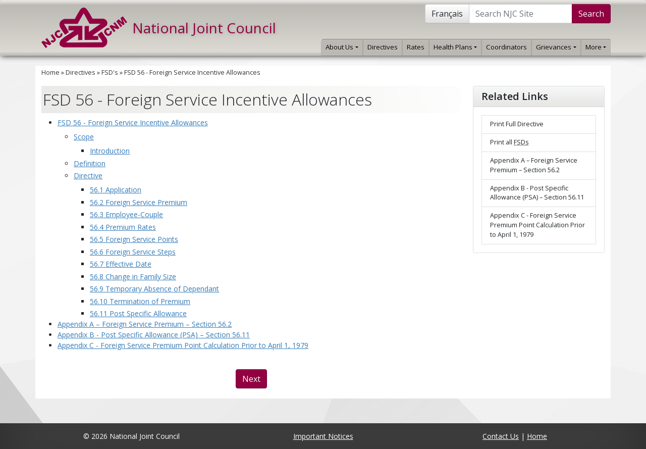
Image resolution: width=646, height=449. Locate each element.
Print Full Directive (517, 124)
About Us (342, 47)
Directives (382, 47)
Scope (84, 136)
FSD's (109, 72)
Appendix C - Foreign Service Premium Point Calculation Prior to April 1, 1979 (183, 345)
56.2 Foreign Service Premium (138, 202)
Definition (89, 163)
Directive (88, 175)
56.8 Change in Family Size (133, 276)
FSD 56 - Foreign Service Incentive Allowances (192, 72)
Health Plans (455, 47)
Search (591, 13)
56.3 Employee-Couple (126, 214)
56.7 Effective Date (120, 264)
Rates (415, 47)
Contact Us (500, 436)
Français (447, 13)
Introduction (110, 151)
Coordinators (506, 47)
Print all (509, 142)
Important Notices (323, 436)
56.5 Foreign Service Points (134, 239)
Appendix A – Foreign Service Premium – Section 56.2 (145, 324)
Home (50, 72)
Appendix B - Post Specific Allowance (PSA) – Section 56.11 (154, 334)
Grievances (556, 47)
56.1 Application (115, 189)
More (595, 47)
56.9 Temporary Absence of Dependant (154, 288)
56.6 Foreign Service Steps (133, 252)
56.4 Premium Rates (123, 227)
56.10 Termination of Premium (140, 301)
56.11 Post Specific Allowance (138, 313)
